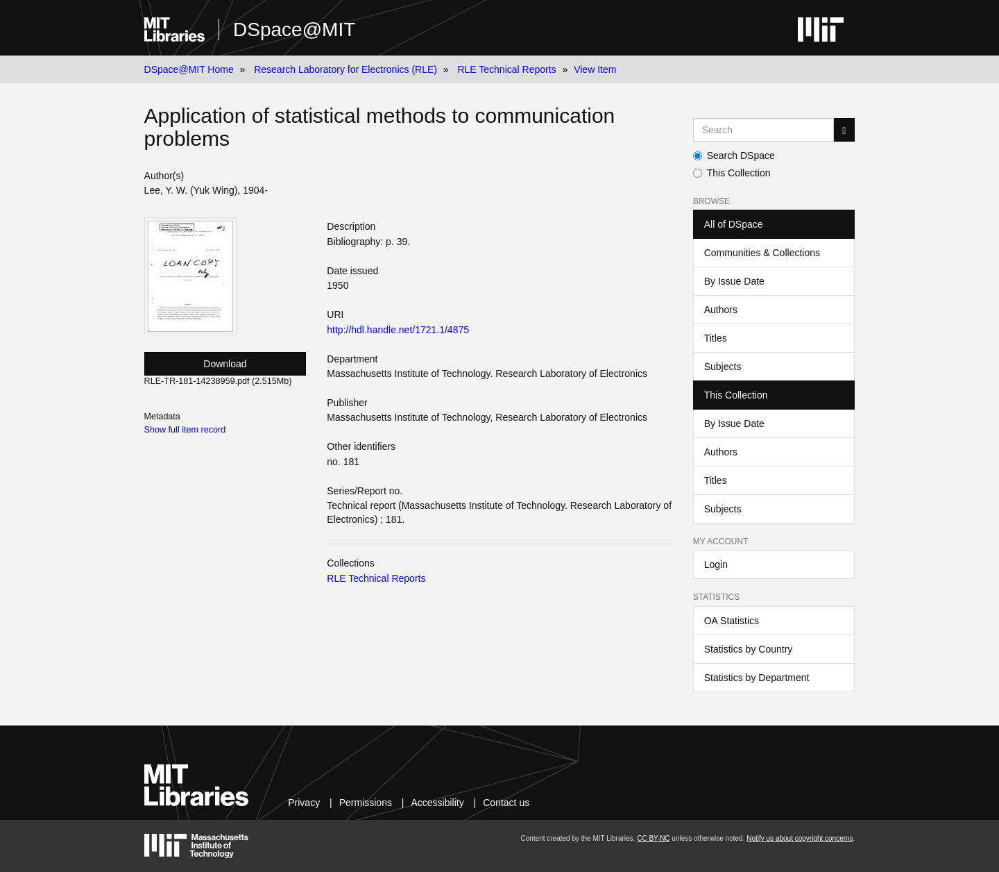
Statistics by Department (757, 677)
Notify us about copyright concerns (799, 838)
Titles (715, 338)
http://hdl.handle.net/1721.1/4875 (398, 329)
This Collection (732, 172)
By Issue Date (734, 281)
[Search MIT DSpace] (764, 130)
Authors (720, 309)
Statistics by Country (748, 649)
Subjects (723, 366)
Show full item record (185, 430)
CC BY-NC (653, 838)
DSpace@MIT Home (189, 69)
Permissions (365, 802)
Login (716, 564)
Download (224, 363)
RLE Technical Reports (506, 69)
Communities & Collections (762, 252)
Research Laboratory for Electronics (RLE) (345, 69)
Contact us (506, 802)
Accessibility (437, 802)
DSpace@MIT (294, 29)
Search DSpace (734, 155)
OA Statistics (731, 620)
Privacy (304, 802)
